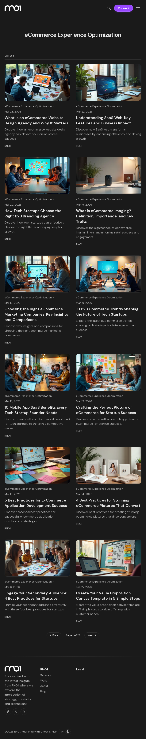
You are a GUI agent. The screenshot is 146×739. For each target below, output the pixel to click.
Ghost (44, 731)
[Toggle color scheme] (65, 731)
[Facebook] (8, 711)
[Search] (109, 8)
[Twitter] (16, 711)
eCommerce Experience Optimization (28, 106)
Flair (54, 731)
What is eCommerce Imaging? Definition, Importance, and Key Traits (104, 216)
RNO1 (17, 731)
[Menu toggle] (138, 8)
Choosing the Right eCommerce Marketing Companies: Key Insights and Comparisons (36, 314)
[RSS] (24, 711)
